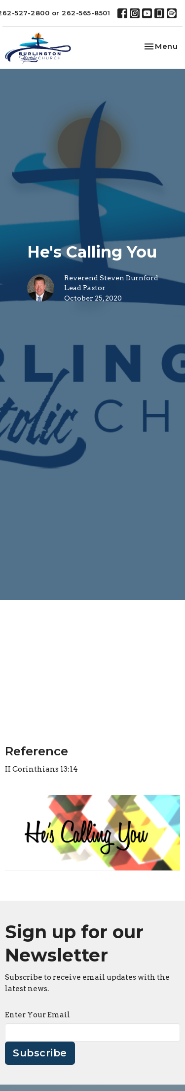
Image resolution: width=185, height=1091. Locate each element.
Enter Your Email (37, 1014)
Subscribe (40, 1053)
